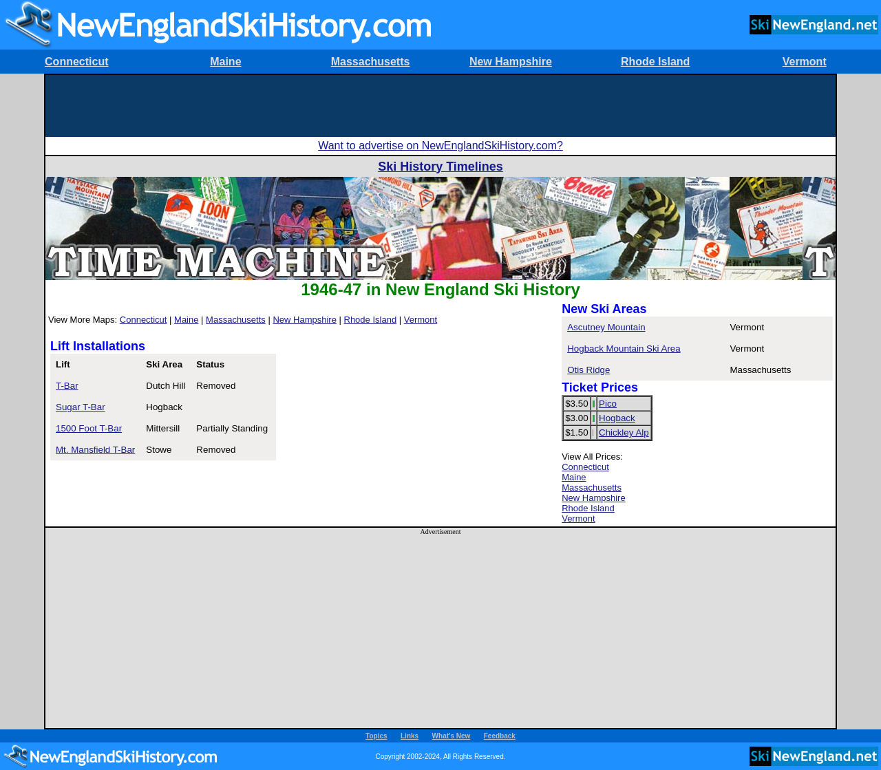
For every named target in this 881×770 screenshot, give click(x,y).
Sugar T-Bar (80, 407)
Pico (608, 403)
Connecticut (76, 61)
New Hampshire (510, 61)
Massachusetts (370, 61)
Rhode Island (655, 61)
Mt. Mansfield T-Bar (95, 450)
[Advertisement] (440, 106)
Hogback (617, 418)
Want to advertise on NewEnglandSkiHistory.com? (440, 145)
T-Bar (67, 386)
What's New (451, 736)
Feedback (500, 736)
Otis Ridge (588, 370)
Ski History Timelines (440, 166)
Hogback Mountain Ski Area (623, 348)
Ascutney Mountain (606, 327)
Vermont (805, 61)
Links (409, 736)
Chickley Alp (624, 432)
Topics (376, 736)
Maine (225, 61)
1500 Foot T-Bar (89, 428)
